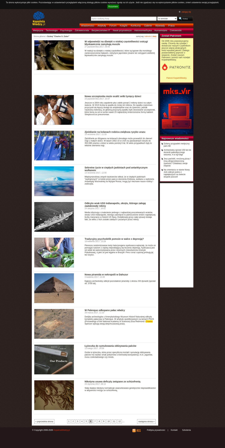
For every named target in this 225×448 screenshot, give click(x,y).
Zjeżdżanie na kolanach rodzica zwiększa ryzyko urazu (115, 132)
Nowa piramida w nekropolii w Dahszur (106, 274)
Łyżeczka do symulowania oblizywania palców (110, 346)
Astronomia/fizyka (143, 30)
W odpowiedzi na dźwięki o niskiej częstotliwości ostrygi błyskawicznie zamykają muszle (116, 43)
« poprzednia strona (44, 421)
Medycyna (38, 30)
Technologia (52, 30)
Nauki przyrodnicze (122, 30)
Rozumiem (113, 6)
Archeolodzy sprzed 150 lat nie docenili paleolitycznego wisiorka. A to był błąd (177, 152)
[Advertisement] (95, 83)
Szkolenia (186, 430)
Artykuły (102, 25)
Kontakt (174, 430)
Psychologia (66, 30)
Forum (113, 25)
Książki (124, 25)
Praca (171, 25)
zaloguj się (186, 12)
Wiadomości (87, 25)
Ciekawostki (176, 30)
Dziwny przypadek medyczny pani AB (177, 144)
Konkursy (136, 25)
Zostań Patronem (171, 35)
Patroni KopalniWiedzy (176, 78)
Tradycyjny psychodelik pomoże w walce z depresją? (114, 239)
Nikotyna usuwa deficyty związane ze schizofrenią (112, 381)
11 (114, 421)
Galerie (148, 25)
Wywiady (160, 25)
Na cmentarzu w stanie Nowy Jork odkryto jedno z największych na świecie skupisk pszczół (177, 173)
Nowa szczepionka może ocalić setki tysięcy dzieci (113, 96)
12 (119, 421)
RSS (138, 430)
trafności (147, 36)
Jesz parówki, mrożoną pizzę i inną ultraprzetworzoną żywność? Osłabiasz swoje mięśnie (177, 162)
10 (108, 421)
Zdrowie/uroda (82, 30)
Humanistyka (160, 30)
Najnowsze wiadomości (175, 138)
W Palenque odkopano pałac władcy (105, 310)
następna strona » (146, 421)
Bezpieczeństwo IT (101, 30)
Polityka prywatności (156, 430)
